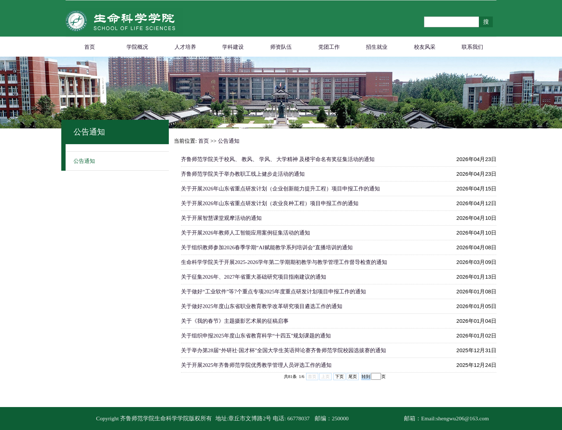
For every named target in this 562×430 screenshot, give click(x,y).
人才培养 (185, 47)
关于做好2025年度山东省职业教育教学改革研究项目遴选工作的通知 (261, 306)
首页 (89, 47)
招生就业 (376, 47)
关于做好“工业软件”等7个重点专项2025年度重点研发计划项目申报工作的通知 (273, 291)
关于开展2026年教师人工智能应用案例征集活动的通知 (245, 233)
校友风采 (424, 47)
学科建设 (233, 47)
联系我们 (472, 47)
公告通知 (84, 161)
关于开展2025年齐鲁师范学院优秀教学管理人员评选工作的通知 (256, 365)
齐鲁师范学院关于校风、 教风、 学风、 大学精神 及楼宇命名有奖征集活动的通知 (278, 159)
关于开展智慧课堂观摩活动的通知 (221, 218)
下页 (339, 376)
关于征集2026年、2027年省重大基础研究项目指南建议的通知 (253, 277)
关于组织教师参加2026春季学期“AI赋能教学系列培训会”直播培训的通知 (267, 247)
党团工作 (329, 47)
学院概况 (137, 47)
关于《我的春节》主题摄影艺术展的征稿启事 (235, 321)
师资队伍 (281, 47)
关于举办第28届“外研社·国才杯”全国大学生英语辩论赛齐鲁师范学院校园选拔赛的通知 (283, 350)
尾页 (352, 376)
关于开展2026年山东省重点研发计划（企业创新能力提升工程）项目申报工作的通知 (280, 189)
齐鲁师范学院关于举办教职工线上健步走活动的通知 (243, 174)
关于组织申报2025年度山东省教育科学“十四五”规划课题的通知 (256, 336)
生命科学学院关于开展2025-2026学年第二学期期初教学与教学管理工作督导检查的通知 (284, 262)
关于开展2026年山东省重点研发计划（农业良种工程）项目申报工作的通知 (269, 203)
